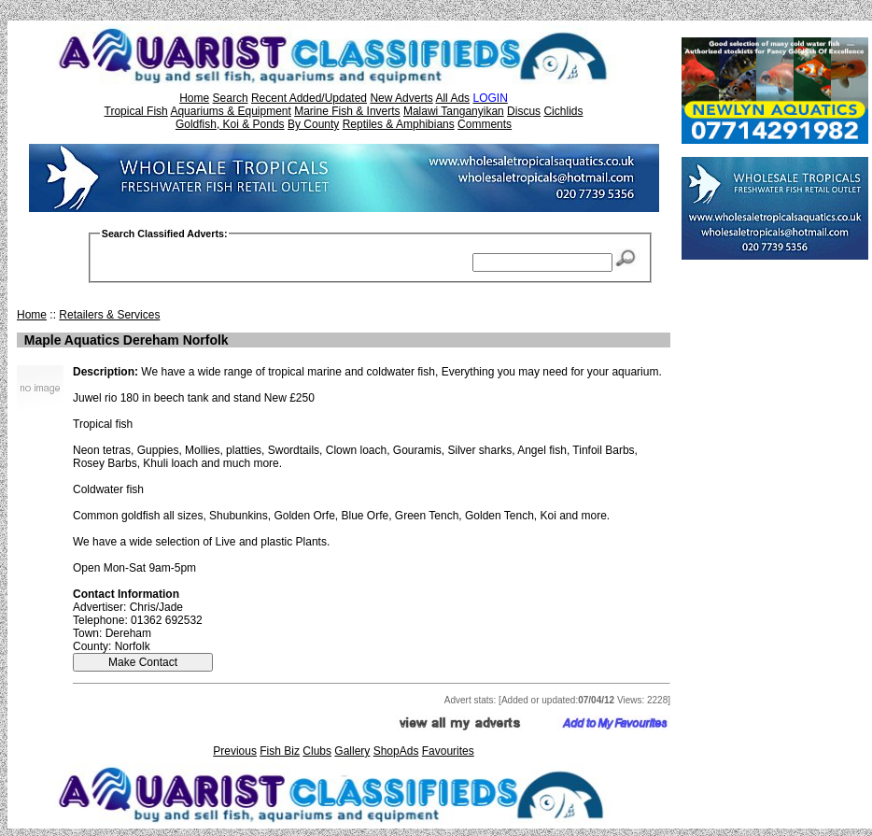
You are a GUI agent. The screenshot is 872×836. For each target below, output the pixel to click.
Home (194, 98)
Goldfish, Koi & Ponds (230, 124)
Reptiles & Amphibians (399, 124)
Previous (235, 751)
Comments (484, 124)
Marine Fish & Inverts (347, 111)
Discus (524, 111)
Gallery (352, 751)
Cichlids (563, 111)
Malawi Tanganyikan (453, 111)
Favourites (448, 751)
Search (230, 98)
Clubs (316, 751)
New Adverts (401, 98)
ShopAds (396, 751)
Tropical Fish (136, 111)
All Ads (452, 98)
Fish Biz (280, 751)
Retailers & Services (109, 314)
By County (313, 124)
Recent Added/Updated (309, 98)
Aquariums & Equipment (230, 111)
